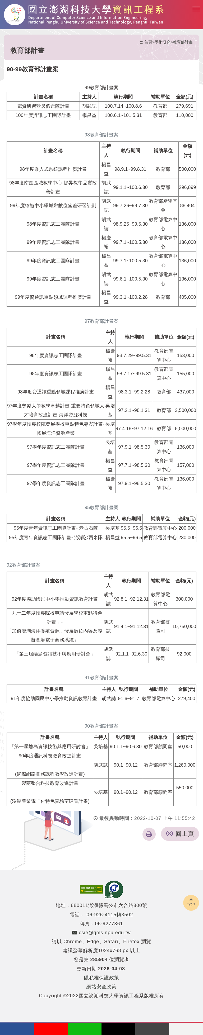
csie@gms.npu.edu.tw (101, 932)
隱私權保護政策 (101, 977)
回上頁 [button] (185, 833)
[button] (196, 9)
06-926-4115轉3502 (109, 914)
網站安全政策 (101, 986)
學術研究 (162, 42)
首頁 (148, 42)
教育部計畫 (183, 42)
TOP (191, 905)
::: (141, 42)
